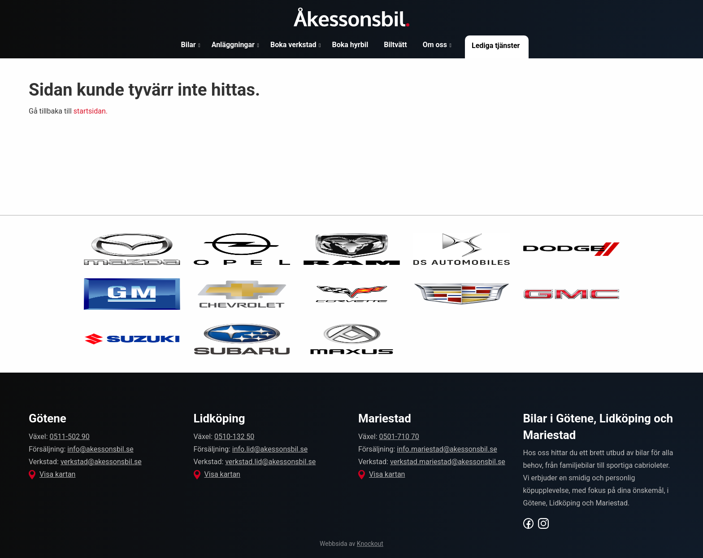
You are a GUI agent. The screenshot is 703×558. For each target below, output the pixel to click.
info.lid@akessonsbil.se (270, 449)
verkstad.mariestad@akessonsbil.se (447, 461)
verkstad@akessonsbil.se (101, 461)
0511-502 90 (70, 436)
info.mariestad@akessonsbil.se (447, 449)
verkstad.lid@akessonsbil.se (270, 461)
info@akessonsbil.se (100, 449)
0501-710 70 (399, 436)
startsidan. (91, 111)
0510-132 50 (234, 436)
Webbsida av (351, 543)
